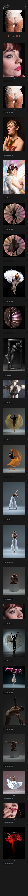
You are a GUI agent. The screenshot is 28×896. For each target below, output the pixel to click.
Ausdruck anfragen (8, 81)
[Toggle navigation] (26, 7)
